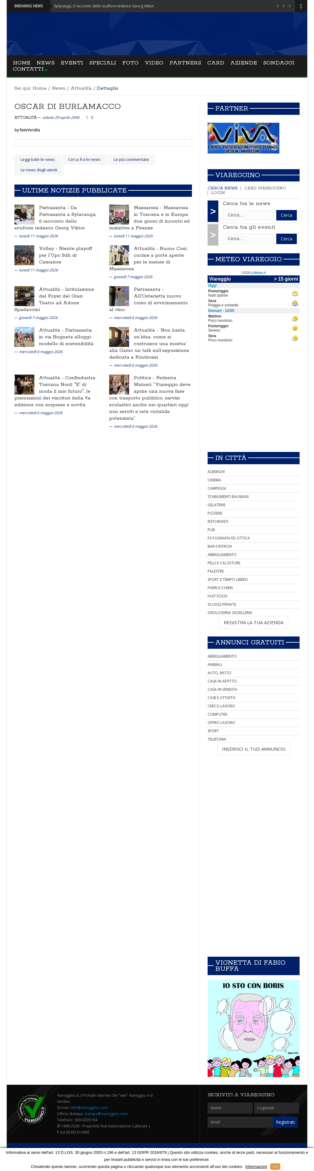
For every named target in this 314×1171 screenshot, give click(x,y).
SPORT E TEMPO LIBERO (228, 579)
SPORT (213, 730)
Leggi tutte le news (38, 159)
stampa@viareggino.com (106, 1113)
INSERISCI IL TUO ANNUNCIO (253, 749)
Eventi (72, 63)
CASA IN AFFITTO (222, 681)
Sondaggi (278, 63)
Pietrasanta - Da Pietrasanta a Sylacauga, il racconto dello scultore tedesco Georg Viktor (86, 6)
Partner (231, 108)
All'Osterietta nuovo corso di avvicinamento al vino (148, 303)
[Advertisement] (254, 404)
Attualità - (147, 248)
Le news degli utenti (39, 170)
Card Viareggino (265, 188)
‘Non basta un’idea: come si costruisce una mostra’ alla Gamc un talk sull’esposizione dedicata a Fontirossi (149, 343)
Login (218, 193)
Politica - (145, 378)
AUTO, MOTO (219, 672)
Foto (130, 63)
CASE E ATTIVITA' (222, 697)
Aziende (243, 63)
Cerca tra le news (246, 203)
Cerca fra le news (84, 159)
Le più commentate (131, 159)
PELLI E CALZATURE (224, 563)
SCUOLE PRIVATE (222, 604)
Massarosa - (148, 207)
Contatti (28, 69)
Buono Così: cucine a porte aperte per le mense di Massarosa (148, 258)
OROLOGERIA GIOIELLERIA (230, 612)
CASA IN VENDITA (222, 689)
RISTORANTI (218, 521)
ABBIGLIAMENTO (222, 554)
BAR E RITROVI (220, 546)
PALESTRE (216, 571)
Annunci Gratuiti (249, 642)
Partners (185, 63)
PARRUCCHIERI (220, 587)
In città (231, 458)
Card (215, 63)
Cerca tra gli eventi (249, 227)
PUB (211, 529)
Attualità (81, 88)
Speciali (102, 63)
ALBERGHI (216, 471)
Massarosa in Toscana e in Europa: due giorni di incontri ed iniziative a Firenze (149, 217)
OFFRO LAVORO (221, 722)
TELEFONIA (217, 739)
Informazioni (256, 1166)
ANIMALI (215, 664)
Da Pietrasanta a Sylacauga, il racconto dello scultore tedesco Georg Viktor (55, 217)
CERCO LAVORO (221, 706)
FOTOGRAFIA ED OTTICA (229, 538)
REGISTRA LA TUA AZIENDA (253, 622)
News (45, 63)
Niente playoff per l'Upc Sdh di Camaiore (65, 255)
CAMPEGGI (217, 488)
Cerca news (223, 188)
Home (21, 63)
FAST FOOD (218, 596)
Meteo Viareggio (248, 259)
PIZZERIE (215, 513)
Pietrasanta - (55, 207)
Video (154, 63)
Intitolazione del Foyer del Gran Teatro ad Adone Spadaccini (54, 299)
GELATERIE (216, 505)
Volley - (49, 248)
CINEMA (214, 480)
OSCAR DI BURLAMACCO (67, 106)
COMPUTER (217, 714)
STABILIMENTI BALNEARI (228, 496)
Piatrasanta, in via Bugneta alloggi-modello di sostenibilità (66, 337)
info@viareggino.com (89, 1107)
